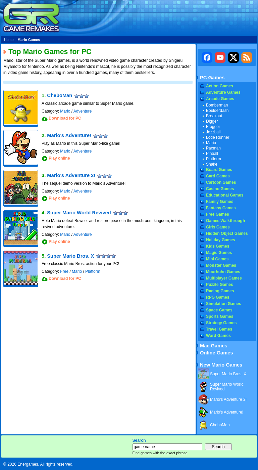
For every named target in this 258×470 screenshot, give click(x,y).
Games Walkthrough (225, 220)
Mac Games (213, 345)
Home (8, 40)
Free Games (217, 214)
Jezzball (213, 132)
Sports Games (219, 316)
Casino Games (220, 188)
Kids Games (217, 246)
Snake (211, 164)
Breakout (214, 116)
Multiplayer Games (224, 278)
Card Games (218, 176)
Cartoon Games (221, 182)
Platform (92, 271)
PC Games (212, 77)
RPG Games (217, 297)
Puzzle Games (219, 284)
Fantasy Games (221, 208)
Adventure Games (223, 92)
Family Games (219, 201)
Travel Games (219, 329)
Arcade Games (220, 98)
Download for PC (65, 118)
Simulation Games (223, 303)
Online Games (216, 352)
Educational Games (224, 195)
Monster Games (221, 265)
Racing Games (220, 291)
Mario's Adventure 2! (71, 175)
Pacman (213, 148)
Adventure (82, 111)
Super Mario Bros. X (70, 256)
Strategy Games (221, 323)
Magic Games (219, 252)
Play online (59, 158)
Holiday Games (220, 240)
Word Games (218, 335)
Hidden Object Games (227, 233)
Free (64, 271)
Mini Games (217, 259)
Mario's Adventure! (69, 135)
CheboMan (59, 95)
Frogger (213, 126)
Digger (212, 121)
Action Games (219, 86)
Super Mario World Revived (79, 212)
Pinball (212, 153)
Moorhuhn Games (223, 271)
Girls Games (218, 227)
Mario (65, 111)
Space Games (219, 310)
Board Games (219, 169)
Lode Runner (217, 137)
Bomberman (217, 105)
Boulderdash (217, 110)
